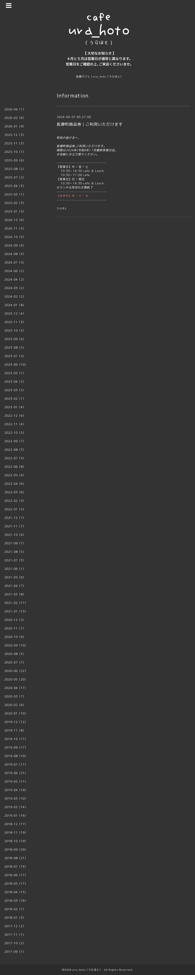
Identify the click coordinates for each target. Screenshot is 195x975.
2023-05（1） (15, 373)
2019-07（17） (16, 764)
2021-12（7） (15, 518)
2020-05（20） (16, 679)
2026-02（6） (15, 118)
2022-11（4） (15, 424)
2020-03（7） (15, 696)
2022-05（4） (15, 475)
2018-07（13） (16, 867)
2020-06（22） (16, 671)
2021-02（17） (16, 603)
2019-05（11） (16, 781)
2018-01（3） (15, 918)
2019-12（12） (16, 722)
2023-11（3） (15, 322)
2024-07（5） (15, 262)
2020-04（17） (16, 688)
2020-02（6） (15, 705)
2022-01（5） (15, 509)
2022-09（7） (15, 441)
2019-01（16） (16, 815)
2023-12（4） (15, 313)
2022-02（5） (15, 501)
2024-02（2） (15, 296)
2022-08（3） (15, 450)
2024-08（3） (15, 254)
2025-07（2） (15, 177)
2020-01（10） (16, 713)
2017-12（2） (15, 926)
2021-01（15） (16, 611)
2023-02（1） (15, 399)
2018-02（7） (15, 909)
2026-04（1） (15, 109)
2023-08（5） (15, 348)
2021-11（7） (15, 526)
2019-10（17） (16, 739)
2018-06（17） (16, 875)
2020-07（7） (15, 662)
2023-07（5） (15, 356)
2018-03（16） (16, 901)
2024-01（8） (15, 305)
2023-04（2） (15, 382)
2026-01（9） (15, 126)
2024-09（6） (15, 245)
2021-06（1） (15, 569)
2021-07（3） (15, 560)
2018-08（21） (16, 858)
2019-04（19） (16, 790)
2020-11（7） (15, 628)
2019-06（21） (16, 773)
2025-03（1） (15, 194)
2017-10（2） (15, 943)
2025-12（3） (15, 135)
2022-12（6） (15, 416)
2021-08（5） (15, 552)
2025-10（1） (15, 152)
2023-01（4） (15, 407)
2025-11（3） (15, 143)
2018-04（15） (16, 892)
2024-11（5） (15, 228)
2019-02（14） (16, 807)
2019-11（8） (15, 730)
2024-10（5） (15, 237)
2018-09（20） (16, 850)
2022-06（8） (15, 467)
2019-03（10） (16, 798)
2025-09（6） (15, 160)
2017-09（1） (15, 952)
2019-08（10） (16, 756)
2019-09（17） (16, 747)
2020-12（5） (15, 620)
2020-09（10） (16, 645)
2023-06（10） (16, 365)
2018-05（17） (16, 884)
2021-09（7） (15, 543)
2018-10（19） (16, 841)
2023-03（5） (15, 390)
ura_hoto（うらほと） (87, 970)
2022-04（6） (15, 484)
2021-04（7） (15, 586)
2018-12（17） (16, 824)
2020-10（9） (15, 637)
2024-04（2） (15, 279)
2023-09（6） (15, 339)
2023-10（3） (15, 330)
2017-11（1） (15, 935)
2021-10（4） (15, 535)
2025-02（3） (15, 203)
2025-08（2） (15, 169)
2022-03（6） (15, 492)
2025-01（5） (15, 211)
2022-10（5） (15, 433)
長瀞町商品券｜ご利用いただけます (90, 124)
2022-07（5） (15, 458)
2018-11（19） (16, 832)
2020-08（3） (15, 654)
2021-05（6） (15, 577)
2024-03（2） (15, 288)
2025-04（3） (15, 186)
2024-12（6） (15, 220)
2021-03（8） (15, 594)
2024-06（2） (15, 271)
